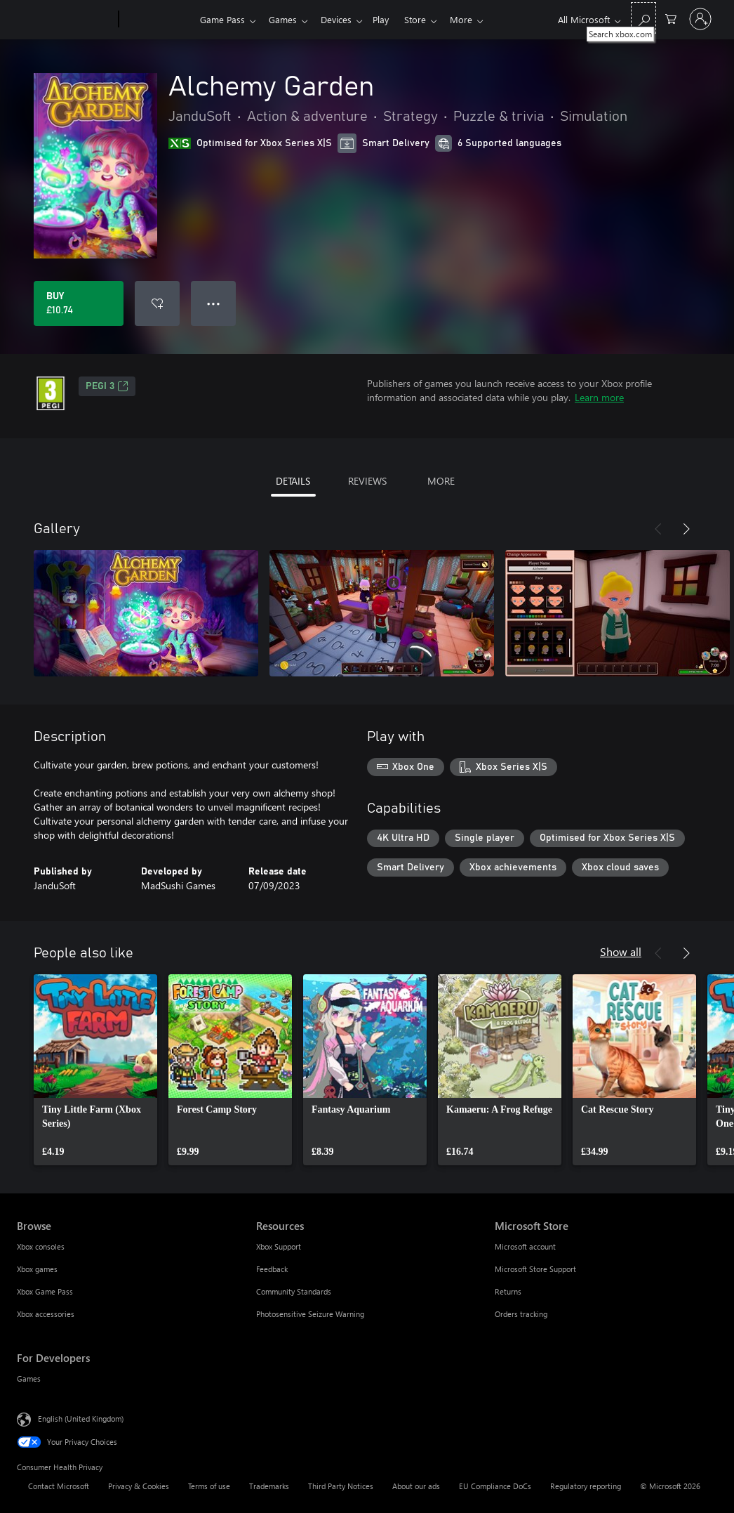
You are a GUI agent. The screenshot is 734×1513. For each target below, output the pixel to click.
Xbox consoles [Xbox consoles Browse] (41, 1246)
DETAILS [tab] (293, 480)
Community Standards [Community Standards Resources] (293, 1291)
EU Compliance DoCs (495, 1486)
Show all (620, 951)
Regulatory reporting (585, 1486)
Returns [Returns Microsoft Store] (508, 1291)
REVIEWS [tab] (367, 480)
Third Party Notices (340, 1486)
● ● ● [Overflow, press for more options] (213, 303)
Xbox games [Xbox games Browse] (37, 1268)
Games (286, 19)
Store (426, 19)
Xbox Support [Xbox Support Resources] (278, 1246)
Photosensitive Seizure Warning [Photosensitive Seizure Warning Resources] (310, 1313)
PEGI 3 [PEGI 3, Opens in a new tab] (107, 386)
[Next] (686, 529)
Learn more (599, 397)
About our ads (416, 1486)
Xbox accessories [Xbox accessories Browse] (45, 1313)
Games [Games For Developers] (29, 1378)
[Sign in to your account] (700, 19)
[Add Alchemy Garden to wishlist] (157, 303)
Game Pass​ (222, 19)
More (475, 19)
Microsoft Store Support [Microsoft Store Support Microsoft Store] (535, 1268)
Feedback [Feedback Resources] (272, 1268)
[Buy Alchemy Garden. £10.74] (79, 303)
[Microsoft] (65, 20)
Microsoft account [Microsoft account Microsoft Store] (525, 1246)
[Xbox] (157, 20)
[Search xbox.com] (643, 18)
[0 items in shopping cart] (670, 17)
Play (389, 19)
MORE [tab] (441, 480)
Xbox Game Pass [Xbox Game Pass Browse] (45, 1291)
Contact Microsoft (58, 1486)
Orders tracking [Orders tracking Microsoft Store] (521, 1313)
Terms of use (209, 1486)
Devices (341, 19)
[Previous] (658, 529)
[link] (95, 1069)
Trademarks (269, 1486)
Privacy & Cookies (138, 1486)
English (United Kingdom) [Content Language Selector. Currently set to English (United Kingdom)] (81, 1418)
